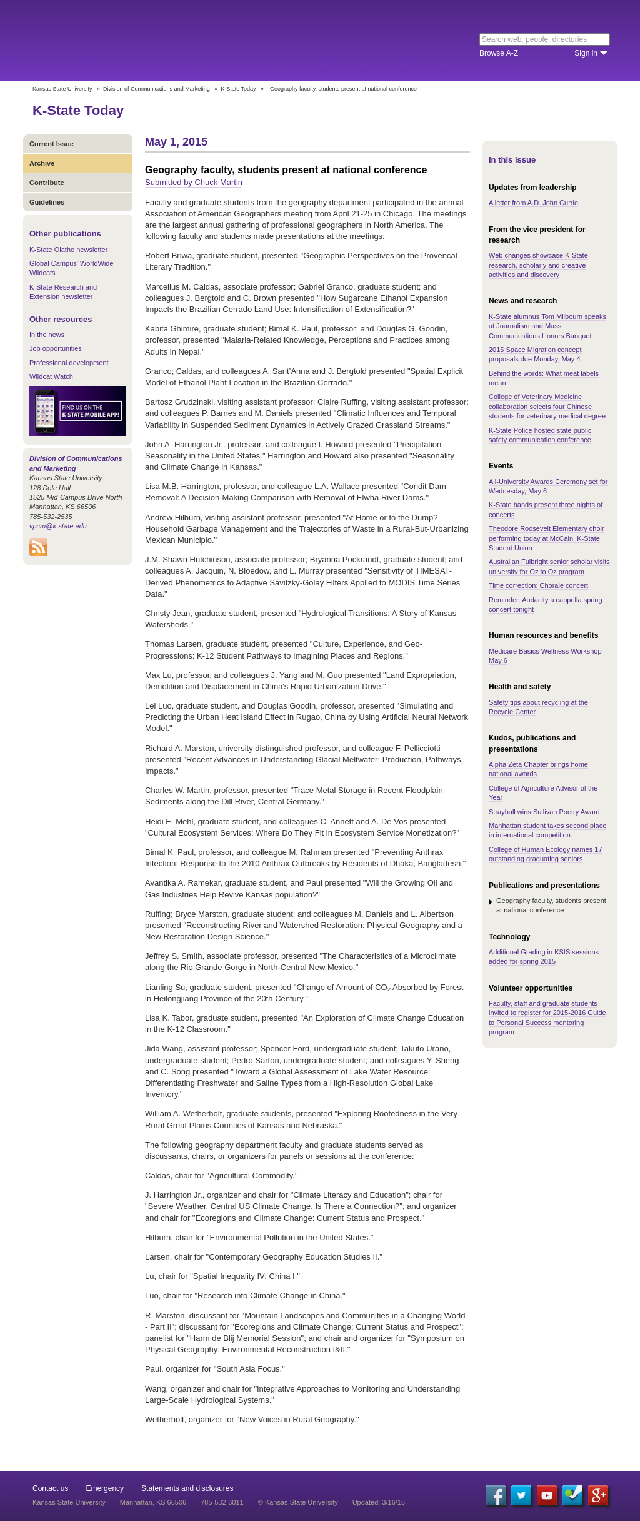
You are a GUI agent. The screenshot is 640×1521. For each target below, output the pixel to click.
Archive (41, 163)
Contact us (50, 1488)
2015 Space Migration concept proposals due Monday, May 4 (535, 354)
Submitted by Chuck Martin (193, 182)
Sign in (586, 53)
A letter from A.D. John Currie (533, 202)
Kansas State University (134, 40)
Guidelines (46, 202)
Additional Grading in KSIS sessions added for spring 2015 (544, 956)
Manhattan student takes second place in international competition (547, 830)
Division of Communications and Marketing (156, 89)
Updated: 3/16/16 (378, 1502)
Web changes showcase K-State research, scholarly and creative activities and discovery (538, 264)
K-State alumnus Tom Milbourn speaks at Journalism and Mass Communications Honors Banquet (547, 326)
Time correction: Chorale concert (538, 585)
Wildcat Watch (51, 376)
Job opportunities (55, 348)
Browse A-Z (498, 53)
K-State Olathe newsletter (68, 249)
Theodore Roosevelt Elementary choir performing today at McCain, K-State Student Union (546, 538)
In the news (46, 334)
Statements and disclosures (187, 1488)
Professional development (69, 362)
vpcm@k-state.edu (58, 526)
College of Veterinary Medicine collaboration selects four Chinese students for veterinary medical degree (547, 406)
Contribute (46, 182)
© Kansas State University (298, 1502)
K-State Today (238, 89)
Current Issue (51, 144)
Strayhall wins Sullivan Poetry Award (544, 812)
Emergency (105, 1488)
